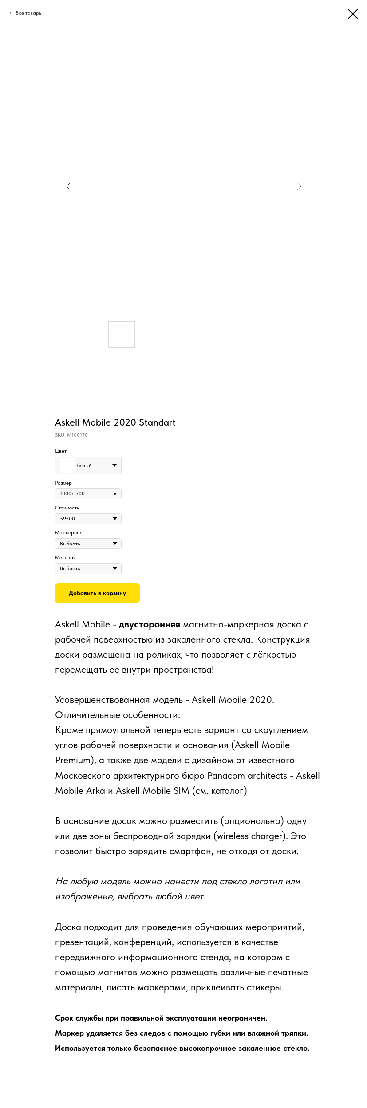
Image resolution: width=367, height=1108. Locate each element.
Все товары (29, 13)
